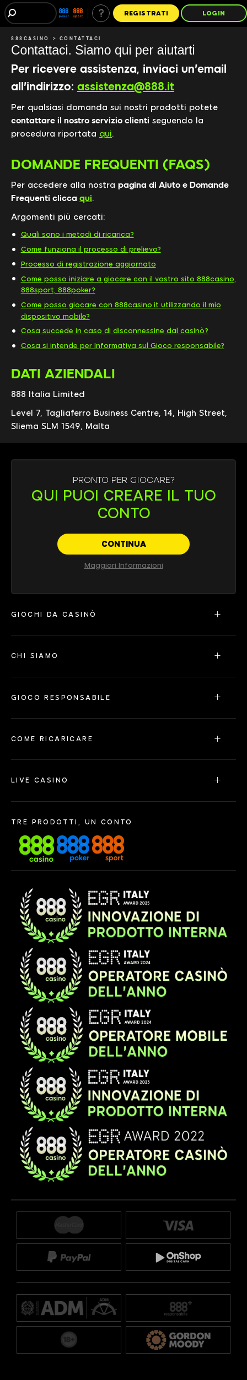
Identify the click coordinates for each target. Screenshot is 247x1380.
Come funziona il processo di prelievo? (91, 249)
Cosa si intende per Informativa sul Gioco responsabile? (122, 345)
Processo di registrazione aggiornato (88, 264)
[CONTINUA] (123, 544)
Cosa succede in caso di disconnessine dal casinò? (114, 331)
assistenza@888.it (125, 86)
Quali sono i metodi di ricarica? (77, 234)
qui (105, 134)
